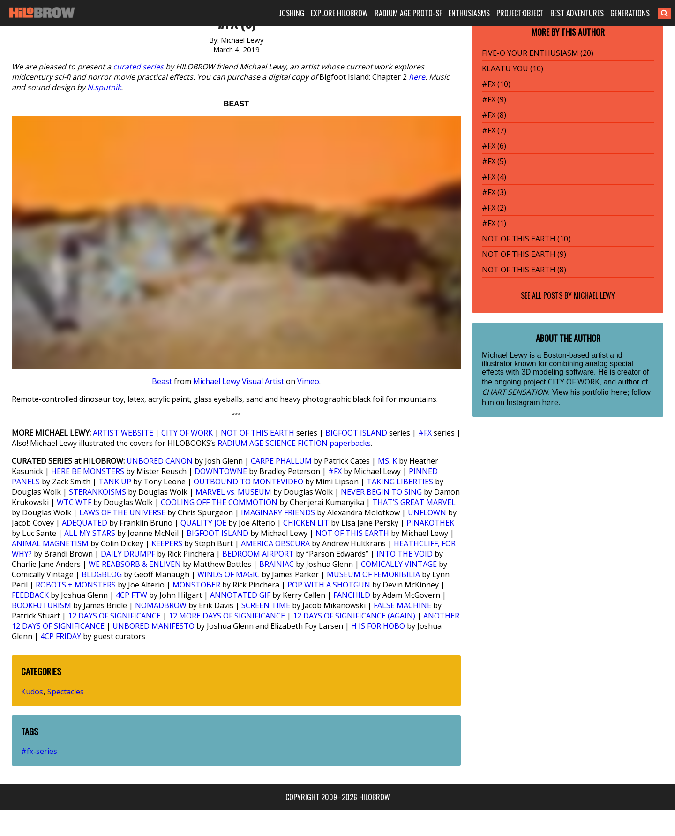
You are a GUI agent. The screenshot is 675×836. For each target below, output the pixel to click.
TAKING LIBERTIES (400, 481)
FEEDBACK (30, 595)
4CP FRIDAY (60, 636)
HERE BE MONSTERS (87, 471)
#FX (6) (494, 146)
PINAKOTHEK (430, 523)
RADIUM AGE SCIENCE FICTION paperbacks (294, 443)
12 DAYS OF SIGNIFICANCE (114, 615)
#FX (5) (494, 161)
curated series (138, 66)
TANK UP (114, 481)
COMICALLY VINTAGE (399, 564)
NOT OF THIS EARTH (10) (526, 238)
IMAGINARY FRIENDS (278, 512)
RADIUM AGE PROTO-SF (408, 13)
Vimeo (308, 381)
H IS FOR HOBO (378, 626)
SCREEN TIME (265, 605)
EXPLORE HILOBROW (339, 13)
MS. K (387, 461)
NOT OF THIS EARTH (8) (524, 269)
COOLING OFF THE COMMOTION (219, 502)
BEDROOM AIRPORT (258, 554)
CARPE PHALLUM (281, 461)
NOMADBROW (161, 605)
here (417, 77)
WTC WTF (74, 502)
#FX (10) (496, 84)
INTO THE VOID (404, 554)
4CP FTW (131, 595)
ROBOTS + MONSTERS (76, 585)
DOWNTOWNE (221, 471)
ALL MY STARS (89, 533)
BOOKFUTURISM (41, 605)
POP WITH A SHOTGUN (328, 585)
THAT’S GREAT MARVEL (414, 502)
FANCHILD (351, 595)
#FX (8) (494, 115)
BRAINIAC (276, 564)
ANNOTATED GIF (240, 595)
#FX (425, 433)
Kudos (32, 691)
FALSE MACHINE (402, 605)
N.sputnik (104, 87)
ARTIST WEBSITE (123, 433)
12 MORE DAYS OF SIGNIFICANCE (227, 615)
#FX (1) (494, 223)
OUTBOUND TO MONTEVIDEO (248, 481)
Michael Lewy (594, 295)
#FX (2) (494, 208)
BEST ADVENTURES (577, 13)
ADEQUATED (84, 523)
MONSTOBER (196, 585)
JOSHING (291, 13)
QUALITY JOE (203, 523)
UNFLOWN (427, 512)
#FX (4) (494, 177)
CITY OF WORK (187, 433)
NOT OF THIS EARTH (257, 433)
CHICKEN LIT (306, 523)
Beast (162, 381)
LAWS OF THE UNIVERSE (122, 512)
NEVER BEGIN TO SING (381, 492)
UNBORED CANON (160, 461)
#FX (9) (494, 99)
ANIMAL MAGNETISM (50, 543)
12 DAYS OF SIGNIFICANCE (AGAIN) (354, 615)
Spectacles (65, 691)
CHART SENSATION (515, 392)
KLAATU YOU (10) (512, 68)
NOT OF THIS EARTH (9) (524, 254)
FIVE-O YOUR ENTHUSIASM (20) (537, 53)
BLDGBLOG (102, 574)
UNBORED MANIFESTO (153, 626)
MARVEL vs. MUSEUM (233, 492)
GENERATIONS (630, 13)
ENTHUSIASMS (469, 13)
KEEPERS (166, 543)
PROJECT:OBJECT (520, 13)
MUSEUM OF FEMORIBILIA (373, 574)
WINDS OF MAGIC (228, 574)
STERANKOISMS (97, 492)
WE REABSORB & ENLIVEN (135, 564)
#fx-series (39, 751)
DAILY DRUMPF (128, 554)
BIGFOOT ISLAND (356, 433)
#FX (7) (494, 130)
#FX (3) (494, 192)
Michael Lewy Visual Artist (238, 381)
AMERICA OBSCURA (275, 543)
